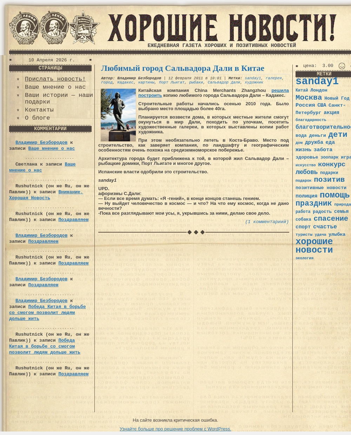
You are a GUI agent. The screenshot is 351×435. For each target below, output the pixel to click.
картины (146, 82)
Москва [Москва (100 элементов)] (309, 98)
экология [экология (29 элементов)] (304, 258)
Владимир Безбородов (41, 142)
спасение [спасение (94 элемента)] (330, 219)
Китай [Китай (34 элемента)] (302, 90)
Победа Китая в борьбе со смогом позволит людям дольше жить (47, 312)
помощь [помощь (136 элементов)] (335, 195)
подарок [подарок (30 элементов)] (304, 181)
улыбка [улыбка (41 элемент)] (337, 234)
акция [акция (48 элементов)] (331, 112)
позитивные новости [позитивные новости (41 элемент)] (321, 187)
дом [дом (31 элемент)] (299, 143)
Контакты (39, 110)
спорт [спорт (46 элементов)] (303, 227)
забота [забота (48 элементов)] (323, 150)
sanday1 (253, 78)
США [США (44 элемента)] (321, 105)
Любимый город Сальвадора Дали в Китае (182, 68)
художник (254, 82)
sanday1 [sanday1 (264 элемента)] (317, 81)
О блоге (37, 118)
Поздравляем (73, 219)
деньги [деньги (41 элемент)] (317, 135)
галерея (274, 78)
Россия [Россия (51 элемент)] (305, 105)
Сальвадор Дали (224, 82)
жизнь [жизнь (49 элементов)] (303, 150)
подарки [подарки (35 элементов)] (329, 172)
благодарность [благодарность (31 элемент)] (311, 120)
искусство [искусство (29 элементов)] (306, 165)
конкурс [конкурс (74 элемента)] (331, 164)
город (107, 82)
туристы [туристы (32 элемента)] (304, 234)
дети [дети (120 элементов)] (337, 134)
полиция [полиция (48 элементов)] (306, 196)
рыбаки (196, 82)
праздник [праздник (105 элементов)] (314, 203)
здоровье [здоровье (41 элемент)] (307, 157)
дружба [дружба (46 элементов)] (314, 142)
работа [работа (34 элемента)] (303, 211)
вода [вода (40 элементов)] (301, 135)
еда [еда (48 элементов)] (330, 142)
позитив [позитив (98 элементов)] (329, 180)
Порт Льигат (172, 82)
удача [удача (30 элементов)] (320, 235)
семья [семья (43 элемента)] (341, 211)
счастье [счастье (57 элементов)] (325, 226)
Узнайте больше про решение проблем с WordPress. (175, 428)
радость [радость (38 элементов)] (322, 211)
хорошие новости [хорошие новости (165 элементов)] (314, 246)
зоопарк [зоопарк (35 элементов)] (329, 157)
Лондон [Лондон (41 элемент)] (318, 90)
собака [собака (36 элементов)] (303, 219)
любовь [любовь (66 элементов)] (307, 172)
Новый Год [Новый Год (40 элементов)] (336, 98)
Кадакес (125, 82)
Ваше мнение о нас (55, 87)
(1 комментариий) (267, 222)
